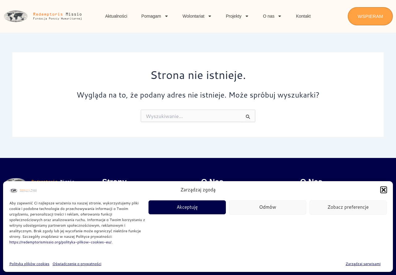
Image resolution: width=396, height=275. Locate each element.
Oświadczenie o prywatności (77, 263)
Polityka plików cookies (29, 263)
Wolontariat (197, 16)
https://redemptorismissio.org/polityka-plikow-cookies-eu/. (61, 242)
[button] (384, 190)
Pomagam (155, 16)
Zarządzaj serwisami (363, 263)
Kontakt (303, 16)
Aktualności (116, 16)
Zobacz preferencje (347, 207)
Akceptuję (187, 207)
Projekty (237, 16)
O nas (272, 16)
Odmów (267, 207)
